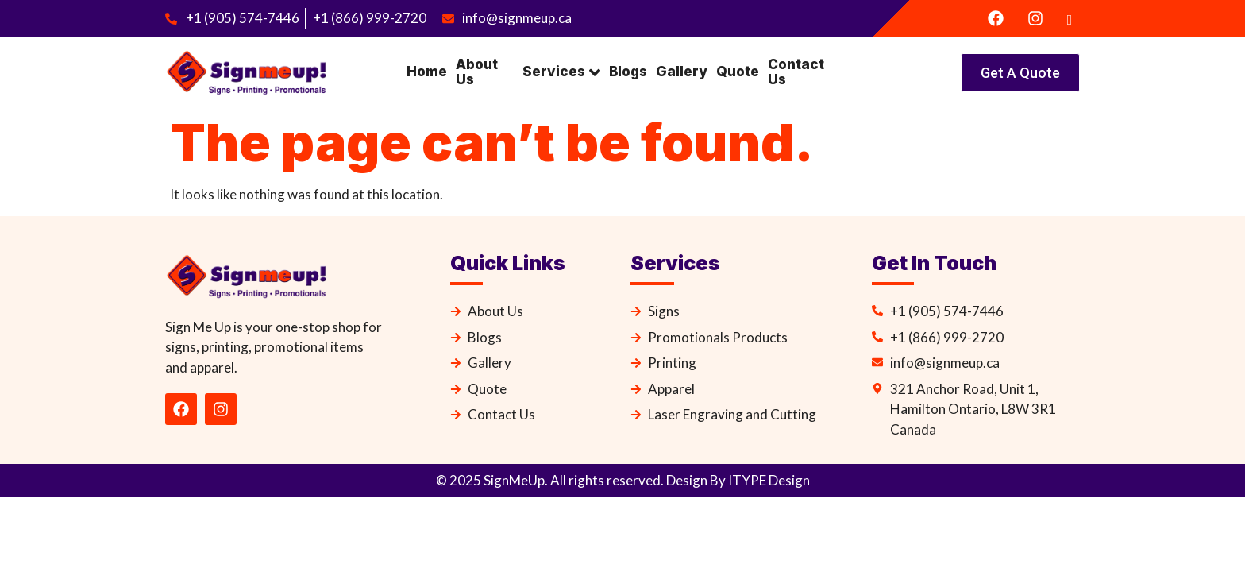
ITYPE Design (768, 480)
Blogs (627, 71)
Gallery (679, 71)
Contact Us (792, 71)
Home (425, 71)
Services (561, 72)
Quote (734, 71)
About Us (474, 71)
